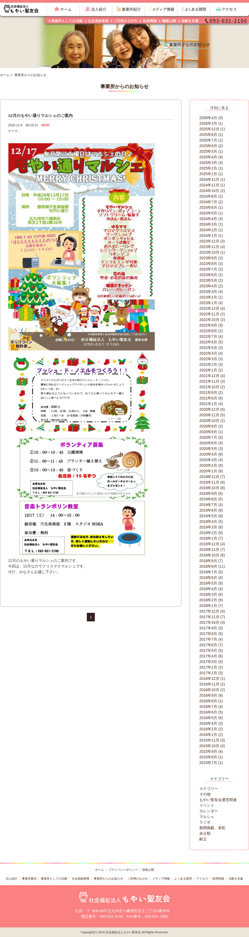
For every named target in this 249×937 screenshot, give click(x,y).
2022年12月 (209, 308)
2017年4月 (208, 656)
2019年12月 (209, 477)
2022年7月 (208, 336)
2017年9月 (208, 628)
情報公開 (148, 869)
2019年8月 (208, 499)
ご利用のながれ (137, 878)
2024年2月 (208, 230)
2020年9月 (208, 426)
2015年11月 (209, 740)
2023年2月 (208, 297)
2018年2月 (208, 600)
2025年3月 (208, 162)
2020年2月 (208, 465)
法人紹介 (12, 878)
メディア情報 (161, 878)
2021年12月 (209, 376)
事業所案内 (29, 878)
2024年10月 (209, 191)
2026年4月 (208, 118)
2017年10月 (209, 622)
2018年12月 (209, 544)
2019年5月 (208, 516)
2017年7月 (208, 639)
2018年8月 (208, 566)
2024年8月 (208, 196)
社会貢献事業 (81, 878)
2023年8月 (208, 263)
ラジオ (205, 822)
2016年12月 (209, 678)
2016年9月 (208, 695)
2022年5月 (208, 348)
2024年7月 (208, 202)
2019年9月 (208, 493)
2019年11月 (209, 482)
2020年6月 (208, 443)
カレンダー (208, 811)
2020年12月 (209, 409)
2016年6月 (208, 712)
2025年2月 (208, 168)
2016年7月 (208, 706)
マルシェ (206, 816)
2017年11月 (209, 617)
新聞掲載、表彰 (212, 828)
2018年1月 (208, 605)
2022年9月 (208, 325)
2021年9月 (208, 392)
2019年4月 (208, 521)
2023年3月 (208, 291)
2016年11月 (209, 684)
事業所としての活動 (54, 878)
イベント (206, 805)
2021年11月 (209, 381)
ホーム (5, 75)
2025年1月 (208, 174)
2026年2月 (208, 123)
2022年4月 (208, 353)
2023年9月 (208, 258)
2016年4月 (208, 723)
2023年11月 (209, 247)
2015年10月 (209, 746)
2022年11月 (209, 314)
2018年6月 (208, 577)
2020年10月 (209, 420)
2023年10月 (209, 252)
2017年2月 (208, 667)
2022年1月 (208, 370)
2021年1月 (208, 404)
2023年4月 (208, 286)
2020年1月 (208, 471)
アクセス (202, 878)
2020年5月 (208, 448)
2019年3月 (208, 527)
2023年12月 (209, 241)
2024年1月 (208, 235)
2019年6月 (208, 510)
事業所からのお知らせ (108, 878)
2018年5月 (208, 583)
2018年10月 (209, 555)
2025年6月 (208, 146)
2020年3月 (208, 460)
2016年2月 (208, 729)
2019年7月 (208, 505)
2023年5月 (208, 280)
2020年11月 (209, 415)
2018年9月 (208, 561)
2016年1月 (208, 734)
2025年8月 (208, 134)
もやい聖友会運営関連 (218, 800)
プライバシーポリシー (123, 869)
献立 (203, 839)
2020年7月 (208, 437)
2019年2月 (208, 533)
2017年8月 (208, 634)
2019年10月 (209, 488)
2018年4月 (208, 589)
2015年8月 (208, 757)
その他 (205, 794)
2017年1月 (208, 673)
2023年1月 (208, 303)
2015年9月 (208, 751)
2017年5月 (208, 650)
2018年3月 (208, 594)
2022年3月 (208, 359)
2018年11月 (209, 549)
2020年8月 (208, 432)
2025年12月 (209, 129)
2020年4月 (208, 454)
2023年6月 (208, 275)
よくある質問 (183, 878)
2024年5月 (208, 213)
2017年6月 (208, 645)
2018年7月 (208, 572)
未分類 (205, 833)
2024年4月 (208, 219)
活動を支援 (235, 878)
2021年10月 (209, 387)
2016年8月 (208, 701)
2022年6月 (208, 342)
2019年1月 (208, 538)
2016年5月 (208, 718)
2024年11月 (209, 185)
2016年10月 (209, 690)
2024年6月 (208, 207)
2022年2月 (208, 364)
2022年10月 (209, 319)
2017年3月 (208, 662)
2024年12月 (209, 179)
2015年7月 (208, 762)
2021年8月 (208, 398)
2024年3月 (208, 224)
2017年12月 (209, 611)
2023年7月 (208, 269)
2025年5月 (208, 151)
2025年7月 (208, 140)
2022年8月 (208, 331)
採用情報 (218, 878)
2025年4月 (208, 157)
